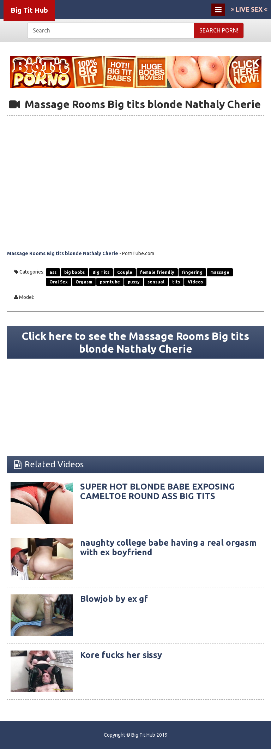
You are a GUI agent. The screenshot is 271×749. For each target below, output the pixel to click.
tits (176, 282)
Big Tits (100, 272)
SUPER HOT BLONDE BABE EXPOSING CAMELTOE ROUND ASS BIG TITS (157, 491)
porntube (110, 282)
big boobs (74, 272)
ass (52, 272)
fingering (192, 272)
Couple (124, 272)
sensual (155, 282)
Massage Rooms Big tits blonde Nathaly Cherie (62, 253)
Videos (195, 282)
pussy (134, 282)
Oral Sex (58, 282)
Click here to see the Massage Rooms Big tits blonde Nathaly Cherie (135, 342)
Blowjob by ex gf (114, 599)
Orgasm (84, 282)
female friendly (157, 272)
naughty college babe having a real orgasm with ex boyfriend (168, 547)
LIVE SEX (249, 9)
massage (219, 272)
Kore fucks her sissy (121, 655)
